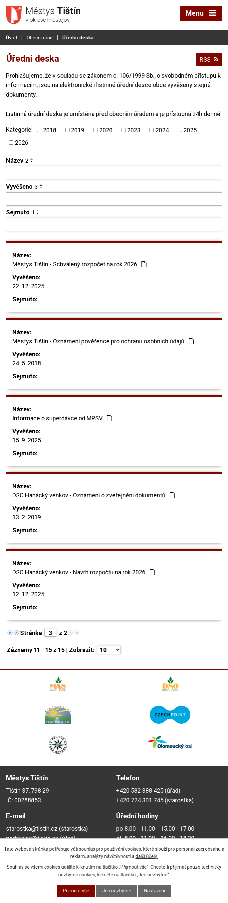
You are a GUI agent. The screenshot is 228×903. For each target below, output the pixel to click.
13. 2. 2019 (26, 517)
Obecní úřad (40, 38)
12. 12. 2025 (28, 594)
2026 (21, 142)
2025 (190, 129)
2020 (106, 129)
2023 (133, 129)
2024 (162, 129)
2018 (49, 129)
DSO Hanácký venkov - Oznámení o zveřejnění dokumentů (93, 495)
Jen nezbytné (116, 890)
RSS (209, 59)
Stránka (31, 632)
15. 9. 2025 (26, 440)
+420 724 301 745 (139, 800)
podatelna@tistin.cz (32, 838)
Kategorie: (19, 129)
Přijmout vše (76, 890)
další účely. (146, 856)
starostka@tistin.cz (32, 828)
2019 (77, 129)
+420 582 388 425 (139, 790)
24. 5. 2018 (26, 363)
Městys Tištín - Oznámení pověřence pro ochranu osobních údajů (103, 341)
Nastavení (154, 890)
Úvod (11, 38)
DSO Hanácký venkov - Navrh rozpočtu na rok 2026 (83, 572)
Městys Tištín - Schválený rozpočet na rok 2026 (79, 264)
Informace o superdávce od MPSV (62, 418)
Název (17, 160)
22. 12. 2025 (28, 286)
